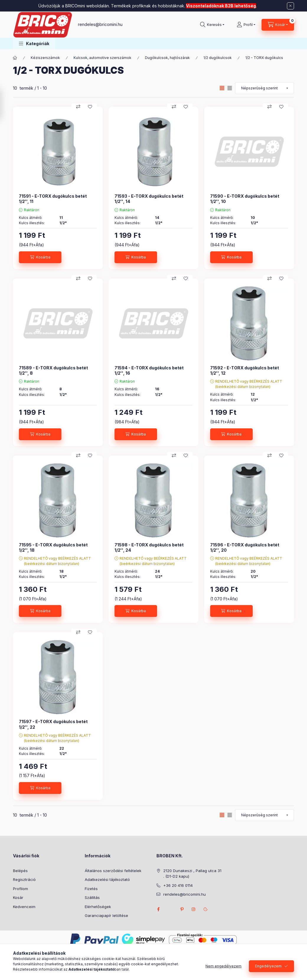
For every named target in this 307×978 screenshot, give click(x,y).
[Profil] (246, 25)
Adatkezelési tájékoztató (107, 879)
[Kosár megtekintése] (278, 25)
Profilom (20, 888)
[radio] (229, 88)
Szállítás (92, 897)
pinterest (182, 909)
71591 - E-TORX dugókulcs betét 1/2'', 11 (53, 199)
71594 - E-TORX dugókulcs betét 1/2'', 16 (149, 370)
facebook (158, 909)
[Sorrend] (264, 88)
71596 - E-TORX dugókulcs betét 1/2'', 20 (244, 547)
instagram (194, 909)
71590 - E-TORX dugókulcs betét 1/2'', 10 (244, 199)
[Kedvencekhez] (90, 106)
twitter (170, 909)
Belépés (20, 870)
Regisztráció (24, 879)
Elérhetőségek (98, 906)
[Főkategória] (15, 57)
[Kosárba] (40, 257)
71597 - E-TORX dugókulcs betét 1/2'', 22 (53, 724)
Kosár (18, 897)
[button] (34, 43)
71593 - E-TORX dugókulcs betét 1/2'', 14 (149, 199)
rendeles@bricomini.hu (100, 24)
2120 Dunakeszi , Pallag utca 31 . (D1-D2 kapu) (192, 873)
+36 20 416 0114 (178, 885)
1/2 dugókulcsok (217, 57)
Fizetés (91, 888)
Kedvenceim (24, 906)
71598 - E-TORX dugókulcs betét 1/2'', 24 (149, 547)
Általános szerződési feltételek (113, 870)
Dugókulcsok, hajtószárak (167, 57)
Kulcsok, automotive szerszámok (102, 57)
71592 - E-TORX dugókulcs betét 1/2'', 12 (244, 370)
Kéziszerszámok (45, 57)
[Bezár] (290, 5)
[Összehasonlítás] (78, 106)
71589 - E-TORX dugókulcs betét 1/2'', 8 (53, 370)
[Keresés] (212, 25)
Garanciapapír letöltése (106, 915)
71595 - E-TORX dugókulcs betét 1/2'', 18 (53, 547)
